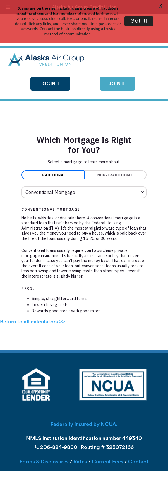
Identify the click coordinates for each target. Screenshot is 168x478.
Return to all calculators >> (32, 301)
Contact (138, 441)
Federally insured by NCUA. (84, 404)
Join (115, 63)
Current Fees (107, 441)
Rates (80, 441)
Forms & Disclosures (44, 441)
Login (47, 63)
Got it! (139, 21)
